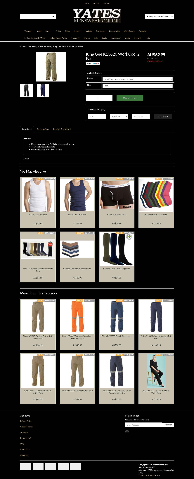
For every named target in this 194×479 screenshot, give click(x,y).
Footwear (100, 31)
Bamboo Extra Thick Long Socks (116, 268)
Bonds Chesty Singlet (38, 214)
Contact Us (25, 449)
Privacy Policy (26, 421)
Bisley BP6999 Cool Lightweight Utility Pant (37, 391)
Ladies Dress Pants (58, 38)
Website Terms (26, 427)
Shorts (48, 31)
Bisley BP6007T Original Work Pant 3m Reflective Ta (77, 337)
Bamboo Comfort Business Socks (77, 268)
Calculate (163, 116)
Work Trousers (44, 46)
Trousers (28, 31)
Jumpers (77, 31)
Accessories (114, 31)
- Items (157, 16)
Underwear (116, 38)
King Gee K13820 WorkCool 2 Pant (68, 46)
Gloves (87, 38)
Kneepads (75, 38)
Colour (90, 78)
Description (27, 129)
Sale (96, 38)
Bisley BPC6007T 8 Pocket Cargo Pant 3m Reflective (117, 391)
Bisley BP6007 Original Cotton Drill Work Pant (38, 337)
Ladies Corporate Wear (34, 38)
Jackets (88, 31)
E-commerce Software (146, 475)
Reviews (62, 129)
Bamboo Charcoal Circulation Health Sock (38, 269)
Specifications (43, 129)
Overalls (137, 38)
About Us (24, 455)
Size (89, 85)
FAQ (22, 444)
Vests (127, 38)
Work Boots (129, 31)
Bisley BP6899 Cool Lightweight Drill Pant (156, 337)
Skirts (104, 38)
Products (96, 3)
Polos (58, 31)
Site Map (24, 432)
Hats (148, 38)
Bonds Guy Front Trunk (117, 214)
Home (87, 3)
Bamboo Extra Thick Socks (156, 214)
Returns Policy (26, 438)
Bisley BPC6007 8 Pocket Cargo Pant (77, 390)
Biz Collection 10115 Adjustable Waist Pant (156, 391)
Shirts (67, 31)
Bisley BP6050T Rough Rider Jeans (116, 336)
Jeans (39, 31)
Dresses (142, 31)
